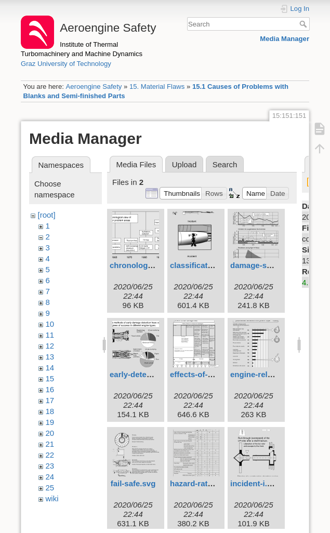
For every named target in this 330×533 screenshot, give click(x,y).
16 (50, 389)
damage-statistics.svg (271, 265)
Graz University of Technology (66, 64)
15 (50, 378)
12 (50, 345)
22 (50, 454)
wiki (52, 498)
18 (50, 411)
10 (50, 323)
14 (50, 367)
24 (50, 476)
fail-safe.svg (133, 483)
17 (50, 400)
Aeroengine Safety (93, 86)
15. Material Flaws (156, 86)
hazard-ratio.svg (200, 483)
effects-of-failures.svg (210, 374)
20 (50, 433)
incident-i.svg (255, 483)
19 (50, 422)
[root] (47, 214)
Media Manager (284, 39)
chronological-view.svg (152, 265)
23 (50, 465)
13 (50, 356)
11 (50, 334)
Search (304, 24)
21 (50, 443)
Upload (184, 164)
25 (50, 487)
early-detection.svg (145, 374)
